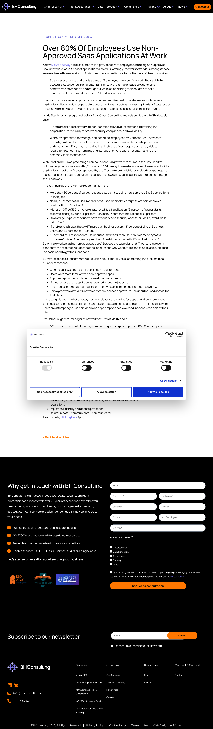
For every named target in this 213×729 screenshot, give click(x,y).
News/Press (112, 689)
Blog (146, 674)
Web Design (160, 725)
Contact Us (180, 674)
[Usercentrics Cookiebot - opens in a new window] (167, 334)
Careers (110, 697)
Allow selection (106, 391)
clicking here (69, 417)
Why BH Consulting (115, 682)
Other (116, 564)
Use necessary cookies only (54, 391)
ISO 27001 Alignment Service (89, 701)
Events (147, 682)
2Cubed (177, 725)
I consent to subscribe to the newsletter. (139, 646)
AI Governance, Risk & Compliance (86, 691)
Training (117, 560)
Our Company (113, 674)
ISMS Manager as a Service (89, 682)
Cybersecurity (120, 547)
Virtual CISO (82, 674)
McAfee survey (60, 65)
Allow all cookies (158, 391)
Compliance (119, 556)
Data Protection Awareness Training (89, 710)
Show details (168, 380)
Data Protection (121, 551)
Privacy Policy (176, 576)
